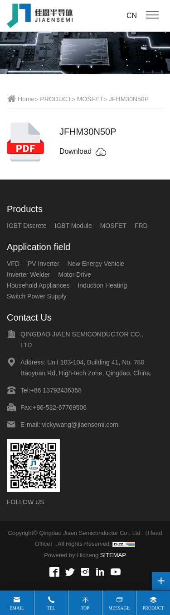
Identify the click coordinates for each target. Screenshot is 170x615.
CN (131, 15)
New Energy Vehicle (96, 263)
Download (83, 152)
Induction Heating (102, 285)
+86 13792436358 (56, 390)
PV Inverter (43, 263)
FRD (141, 225)
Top (85, 608)
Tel (51, 608)
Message (119, 608)
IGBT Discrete (27, 225)
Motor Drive (74, 274)
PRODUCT (55, 99)
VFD (13, 263)
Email (17, 608)
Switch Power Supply (37, 296)
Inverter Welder (28, 274)
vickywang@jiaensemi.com (80, 424)
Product (153, 608)
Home (26, 99)
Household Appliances (38, 285)
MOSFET (90, 99)
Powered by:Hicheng (71, 555)
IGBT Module (73, 225)
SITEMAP (113, 555)
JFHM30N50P (129, 99)
